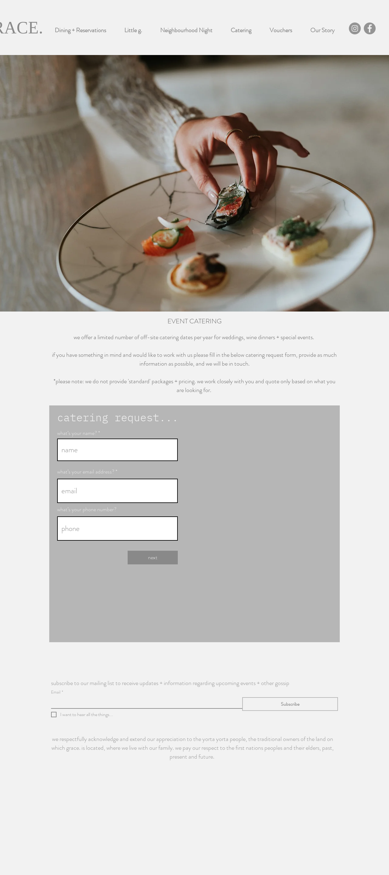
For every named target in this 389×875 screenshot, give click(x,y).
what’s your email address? (85, 471)
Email (57, 692)
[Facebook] (370, 28)
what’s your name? (77, 433)
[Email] (145, 702)
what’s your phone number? (86, 509)
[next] (153, 557)
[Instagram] (355, 28)
